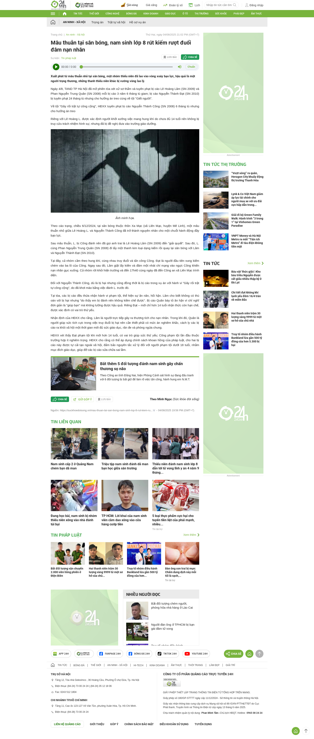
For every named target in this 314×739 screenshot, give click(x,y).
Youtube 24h (196, 654)
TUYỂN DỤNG (203, 724)
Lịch (194, 5)
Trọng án (97, 22)
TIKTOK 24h (167, 654)
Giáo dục (170, 13)
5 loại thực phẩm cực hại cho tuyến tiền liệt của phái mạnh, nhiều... (173, 520)
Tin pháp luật (68, 58)
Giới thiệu (97, 724)
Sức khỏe (221, 13)
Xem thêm (189, 534)
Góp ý (114, 724)
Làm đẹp (214, 665)
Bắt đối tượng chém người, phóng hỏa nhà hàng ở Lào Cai (172, 605)
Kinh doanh (150, 13)
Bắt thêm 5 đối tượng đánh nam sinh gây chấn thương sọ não (141, 366)
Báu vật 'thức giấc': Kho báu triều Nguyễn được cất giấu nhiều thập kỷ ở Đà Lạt (246, 277)
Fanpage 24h (110, 654)
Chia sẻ (192, 57)
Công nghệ (112, 13)
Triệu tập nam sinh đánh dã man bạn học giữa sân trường (125, 466)
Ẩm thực (256, 13)
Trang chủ (57, 34)
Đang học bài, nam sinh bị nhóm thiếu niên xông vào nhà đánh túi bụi (74, 520)
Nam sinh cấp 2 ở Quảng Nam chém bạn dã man (72, 466)
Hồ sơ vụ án (137, 22)
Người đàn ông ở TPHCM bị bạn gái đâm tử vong (173, 626)
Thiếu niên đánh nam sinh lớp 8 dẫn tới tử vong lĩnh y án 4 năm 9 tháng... (175, 468)
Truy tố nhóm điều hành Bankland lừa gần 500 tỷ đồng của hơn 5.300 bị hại (246, 340)
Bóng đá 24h (139, 654)
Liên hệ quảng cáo (67, 724)
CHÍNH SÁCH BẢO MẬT (139, 724)
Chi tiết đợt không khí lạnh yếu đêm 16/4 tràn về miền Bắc (246, 296)
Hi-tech (138, 665)
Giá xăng (151, 5)
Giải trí (230, 665)
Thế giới (94, 13)
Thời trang (195, 665)
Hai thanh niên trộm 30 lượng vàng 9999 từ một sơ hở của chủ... (106, 572)
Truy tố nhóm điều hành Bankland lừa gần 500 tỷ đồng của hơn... (142, 572)
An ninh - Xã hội (74, 22)
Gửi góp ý (82, 399)
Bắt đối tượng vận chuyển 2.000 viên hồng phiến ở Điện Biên (67, 572)
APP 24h (61, 654)
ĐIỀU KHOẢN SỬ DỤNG (174, 724)
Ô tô (185, 13)
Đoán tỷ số (173, 5)
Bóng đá (131, 13)
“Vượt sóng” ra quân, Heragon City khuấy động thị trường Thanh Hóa (247, 177)
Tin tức (77, 13)
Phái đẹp (239, 13)
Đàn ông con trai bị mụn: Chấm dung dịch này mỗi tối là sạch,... (180, 572)
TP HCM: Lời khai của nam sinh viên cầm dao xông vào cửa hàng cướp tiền (124, 520)
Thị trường (201, 13)
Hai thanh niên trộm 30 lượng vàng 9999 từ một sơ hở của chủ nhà (246, 317)
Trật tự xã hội (116, 22)
